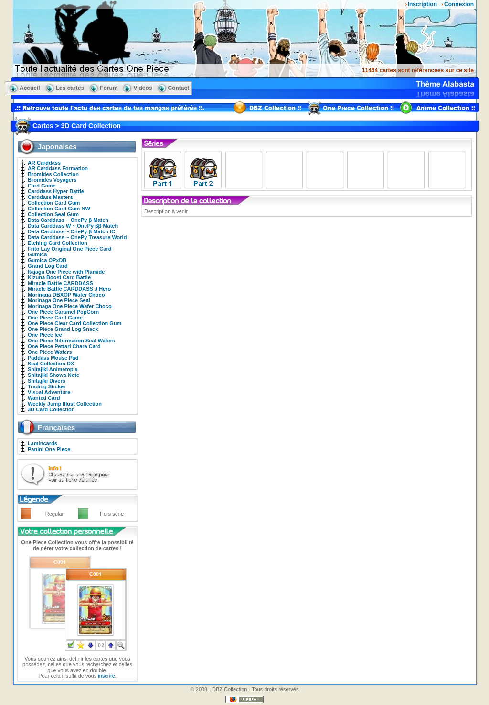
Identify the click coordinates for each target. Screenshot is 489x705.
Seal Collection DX (51, 363)
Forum (108, 88)
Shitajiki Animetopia (53, 369)
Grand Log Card (48, 266)
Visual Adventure (49, 392)
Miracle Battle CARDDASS (60, 283)
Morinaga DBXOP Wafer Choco (66, 294)
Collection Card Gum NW (59, 208)
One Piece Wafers (50, 352)
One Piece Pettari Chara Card (64, 346)
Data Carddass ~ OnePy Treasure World (77, 237)
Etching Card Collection (57, 243)
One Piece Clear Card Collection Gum (74, 323)
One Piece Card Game (55, 317)
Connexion (459, 4)
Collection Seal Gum (53, 214)
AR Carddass (44, 162)
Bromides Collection (53, 174)
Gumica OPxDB (47, 260)
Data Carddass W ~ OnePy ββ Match (73, 226)
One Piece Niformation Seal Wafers (71, 340)
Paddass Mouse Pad (53, 358)
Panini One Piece (49, 449)
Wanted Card (44, 398)
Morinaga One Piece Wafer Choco (70, 306)
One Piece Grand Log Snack (63, 329)
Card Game (42, 185)
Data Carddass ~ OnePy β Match (68, 220)
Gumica (37, 254)
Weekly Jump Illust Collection (65, 404)
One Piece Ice (45, 335)
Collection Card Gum (54, 203)
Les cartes (70, 88)
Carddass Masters (50, 197)
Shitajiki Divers (46, 381)
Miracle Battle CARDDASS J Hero (69, 289)
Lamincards (42, 443)
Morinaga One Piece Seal (59, 300)
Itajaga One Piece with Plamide (66, 272)
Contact (179, 88)
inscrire (106, 676)
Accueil (30, 88)
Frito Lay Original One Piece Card (69, 249)
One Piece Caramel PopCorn (63, 312)
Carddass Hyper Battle (56, 191)
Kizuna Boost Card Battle (59, 277)
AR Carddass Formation (58, 168)
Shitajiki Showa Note (53, 375)
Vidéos (142, 88)
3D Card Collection (51, 409)
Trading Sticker (46, 386)
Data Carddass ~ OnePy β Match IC (71, 231)
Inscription (422, 4)
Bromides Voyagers (52, 180)
